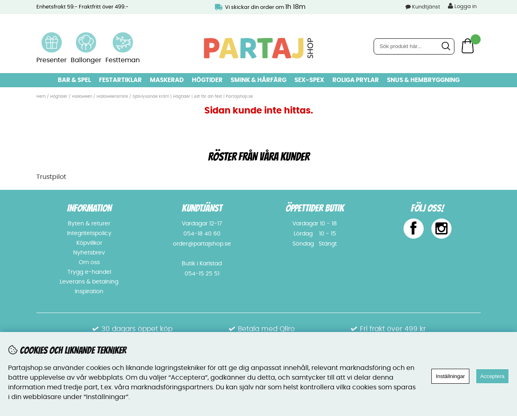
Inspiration (89, 291)
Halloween (82, 97)
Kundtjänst (426, 7)
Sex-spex (309, 80)
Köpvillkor (89, 243)
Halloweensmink (112, 97)
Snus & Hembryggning (423, 80)
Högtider (207, 80)
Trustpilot (51, 177)
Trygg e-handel (89, 272)
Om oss (89, 262)
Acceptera (492, 376)
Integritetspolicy (89, 233)
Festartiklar (120, 80)
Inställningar (450, 376)
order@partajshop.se (202, 244)
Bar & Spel (74, 80)
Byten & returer (89, 224)
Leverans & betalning (89, 282)
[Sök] (414, 46)
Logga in (462, 6)
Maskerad (167, 80)
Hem (41, 97)
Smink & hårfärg (258, 80)
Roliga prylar (355, 80)
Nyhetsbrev (89, 253)
